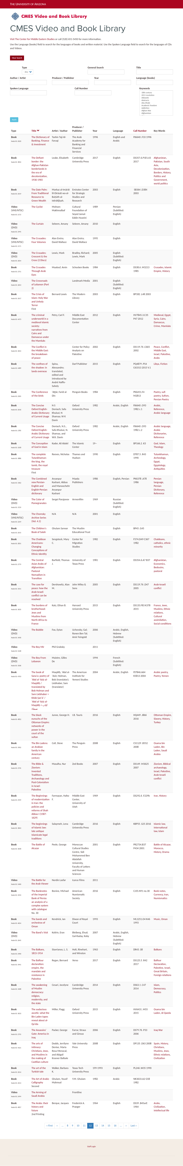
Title (138, 67)
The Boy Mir (38, 646)
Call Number (81, 88)
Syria (156, 318)
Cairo (162, 318)
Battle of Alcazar (162, 844)
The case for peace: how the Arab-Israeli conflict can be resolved (40, 592)
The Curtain (38, 223)
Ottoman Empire (162, 715)
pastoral (158, 571)
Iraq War (158, 1030)
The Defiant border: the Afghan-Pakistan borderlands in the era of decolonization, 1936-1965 (40, 168)
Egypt (167, 315)
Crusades (158, 267)
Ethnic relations (162, 1054)
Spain (157, 1043)
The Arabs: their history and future (40, 1107)
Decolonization (161, 168)
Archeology (159, 457)
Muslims (158, 608)
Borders (158, 172)
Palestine (165, 354)
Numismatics (160, 898)
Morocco (158, 848)
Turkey (157, 722)
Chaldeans (159, 539)
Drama (165, 852)
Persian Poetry (161, 399)
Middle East (160, 350)
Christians (159, 1047)
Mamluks (166, 326)
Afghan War (156, 110)
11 (85, 1125)
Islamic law (159, 823)
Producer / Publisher (63, 78)
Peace (157, 346)
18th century (156, 92)
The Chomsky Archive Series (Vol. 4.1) (39, 517)
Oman (164, 919)
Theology (158, 447)
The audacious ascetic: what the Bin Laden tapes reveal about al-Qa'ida (40, 1017)
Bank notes (159, 891)
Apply (14, 119)
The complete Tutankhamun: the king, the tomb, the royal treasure (40, 462)
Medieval (158, 315)
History (166, 172)
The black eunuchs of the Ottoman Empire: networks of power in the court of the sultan (41, 726)
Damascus (159, 322)
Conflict (165, 346)
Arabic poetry (161, 672)
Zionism (158, 763)
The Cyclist (37, 206)
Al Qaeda (166, 1012)
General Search (96, 67)
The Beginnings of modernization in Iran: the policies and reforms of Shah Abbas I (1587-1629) (40, 806)
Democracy (159, 988)
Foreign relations (162, 975)
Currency (158, 894)
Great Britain (160, 971)
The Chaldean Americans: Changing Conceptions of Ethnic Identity (39, 547)
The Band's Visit (40, 932)
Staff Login (91, 1146)
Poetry (157, 392)
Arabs (157, 357)
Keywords (144, 88)
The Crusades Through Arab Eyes (39, 271)
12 (91, 1126)
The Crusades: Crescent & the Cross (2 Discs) (39, 256)
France (157, 605)
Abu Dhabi (156, 103)
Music (157, 919)
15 (110, 1125)
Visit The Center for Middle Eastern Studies (32, 39)
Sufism (165, 395)
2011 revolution (156, 95)
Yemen (165, 675)
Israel (156, 354)
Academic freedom (156, 105)
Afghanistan (156, 113)
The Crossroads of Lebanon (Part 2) (40, 284)
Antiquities (159, 468)
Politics (157, 992)
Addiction (156, 108)
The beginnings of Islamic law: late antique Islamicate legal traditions (40, 831)
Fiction (163, 363)
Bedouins (159, 567)
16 (116, 1125)
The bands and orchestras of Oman (39, 923)
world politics (161, 183)
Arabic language (162, 412)
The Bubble (37, 629)
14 (103, 1125)
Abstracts (156, 100)
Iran (156, 795)
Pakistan (158, 161)
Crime (157, 326)
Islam (162, 443)
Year (96, 78)
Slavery (157, 718)
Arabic (157, 405)
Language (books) (145, 78)
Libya (156, 363)
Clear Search (17, 58)
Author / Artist (18, 78)
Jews (164, 605)
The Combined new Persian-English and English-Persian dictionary (39, 486)
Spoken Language (19, 88)
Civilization (159, 1058)
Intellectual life (161, 1110)
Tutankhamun (161, 454)
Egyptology (159, 465)
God (156, 443)
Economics (159, 563)
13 (97, 1125)
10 (79, 1125)
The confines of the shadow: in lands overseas (40, 367)
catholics (158, 543)
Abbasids (156, 98)
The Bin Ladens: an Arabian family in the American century (40, 750)
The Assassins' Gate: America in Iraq (40, 1033)
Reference (159, 409)
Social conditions (162, 623)
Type (24, 67)
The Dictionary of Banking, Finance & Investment (40, 141)
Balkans (158, 949)
